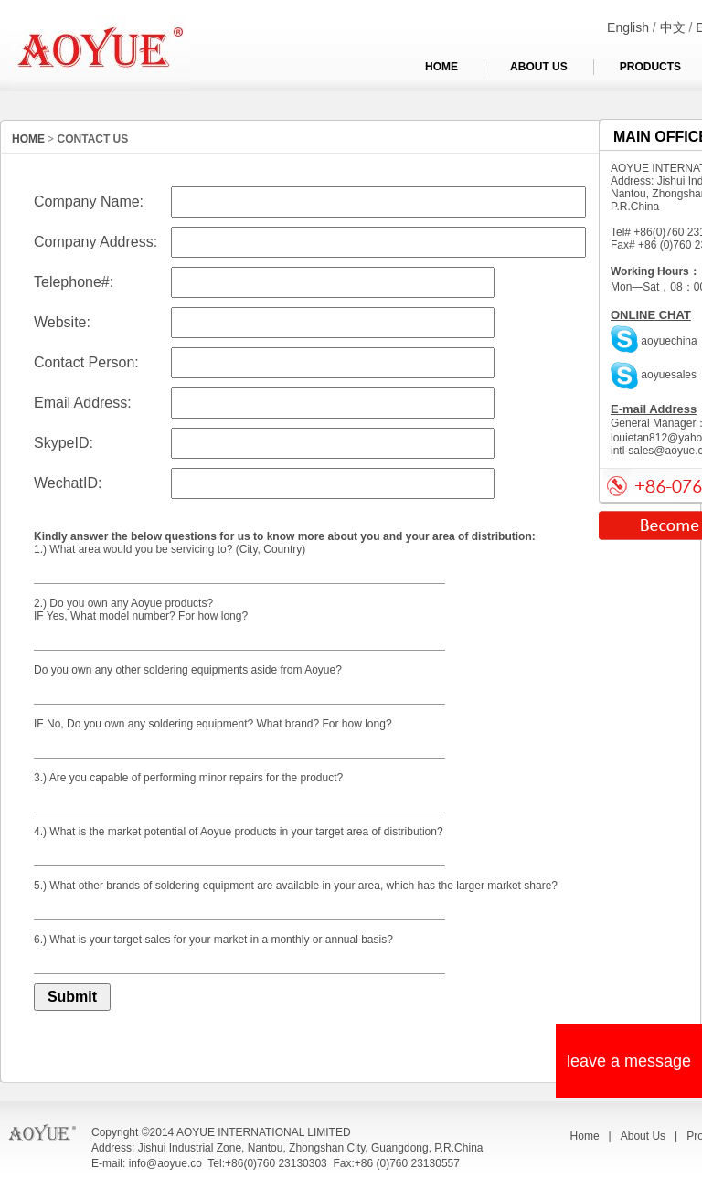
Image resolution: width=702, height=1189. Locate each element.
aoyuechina (654, 340)
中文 (673, 27)
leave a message (629, 1061)
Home (585, 1136)
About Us (643, 1136)
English (628, 27)
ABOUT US (539, 66)
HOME (441, 66)
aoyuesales (654, 374)
